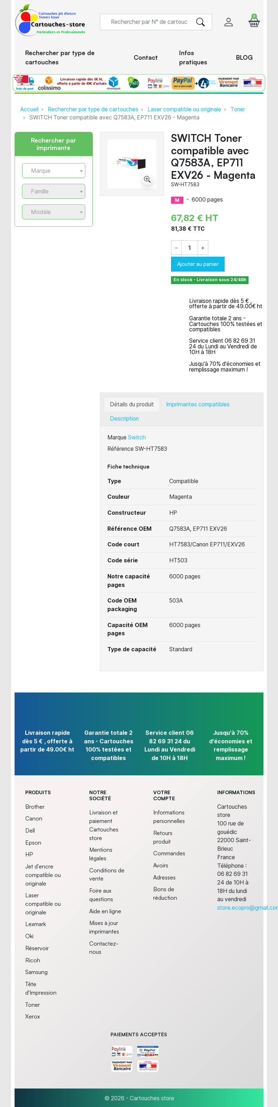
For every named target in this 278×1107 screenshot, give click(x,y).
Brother (34, 806)
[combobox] (53, 170)
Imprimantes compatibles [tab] (198, 404)
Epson (33, 842)
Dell (30, 830)
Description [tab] (124, 418)
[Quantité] (189, 248)
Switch (137, 437)
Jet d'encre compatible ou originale (43, 875)
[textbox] (51, 170)
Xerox (32, 1016)
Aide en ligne (105, 911)
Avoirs (160, 865)
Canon (33, 818)
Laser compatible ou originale (184, 109)
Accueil (29, 109)
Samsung (36, 971)
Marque (117, 437)
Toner (237, 109)
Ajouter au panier (198, 263)
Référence (120, 448)
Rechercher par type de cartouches (93, 109)
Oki (29, 936)
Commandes (169, 853)
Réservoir (37, 948)
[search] (200, 22)
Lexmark (35, 923)
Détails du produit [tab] (132, 404)
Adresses (164, 877)
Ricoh (32, 960)
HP (29, 854)
